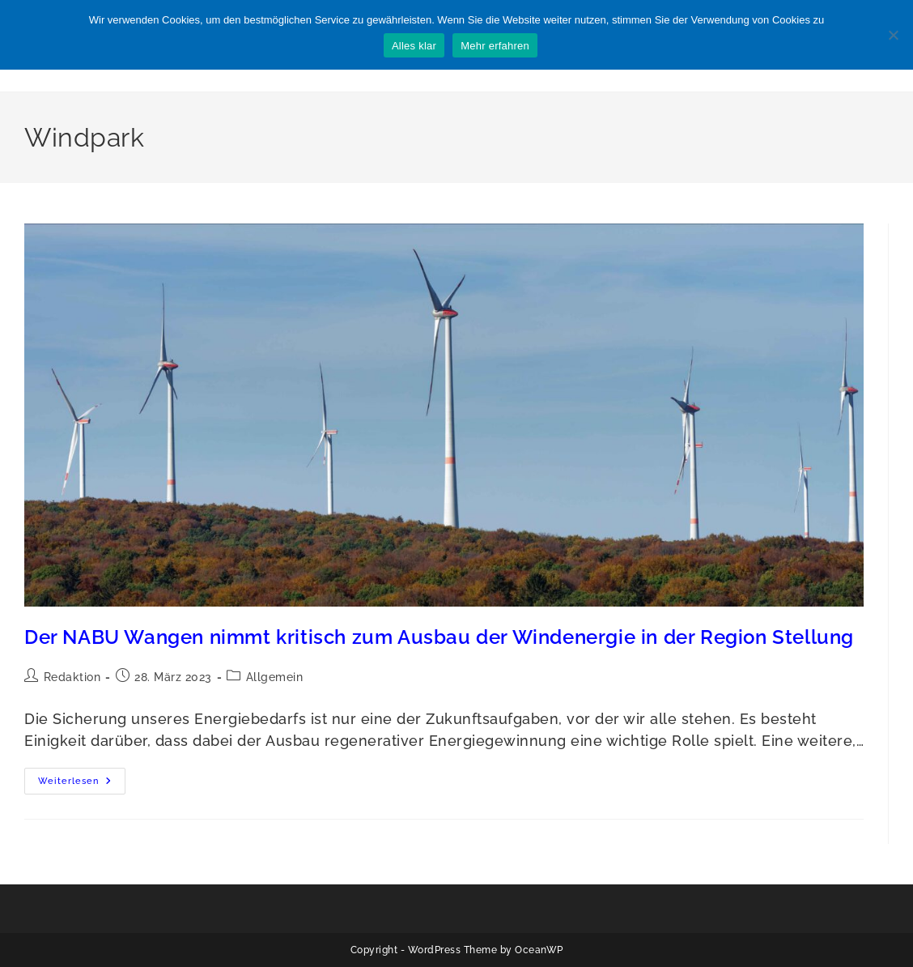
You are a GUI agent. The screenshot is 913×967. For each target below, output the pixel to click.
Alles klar (414, 46)
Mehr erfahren (495, 46)
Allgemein (275, 677)
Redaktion (72, 677)
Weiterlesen (81, 784)
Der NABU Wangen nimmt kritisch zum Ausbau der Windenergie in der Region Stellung (439, 637)
